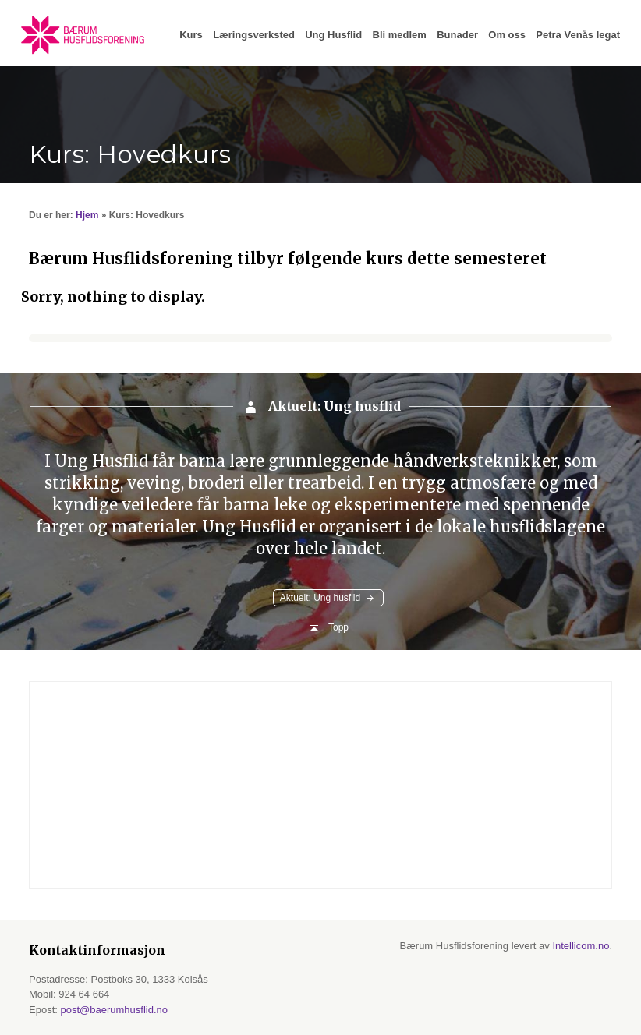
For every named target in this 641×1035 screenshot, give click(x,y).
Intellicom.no (580, 946)
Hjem (87, 215)
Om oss (507, 35)
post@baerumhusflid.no (114, 1010)
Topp (338, 627)
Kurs (191, 35)
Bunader (457, 35)
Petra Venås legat (578, 35)
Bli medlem (400, 35)
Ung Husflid (333, 35)
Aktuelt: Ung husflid (320, 597)
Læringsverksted (254, 35)
